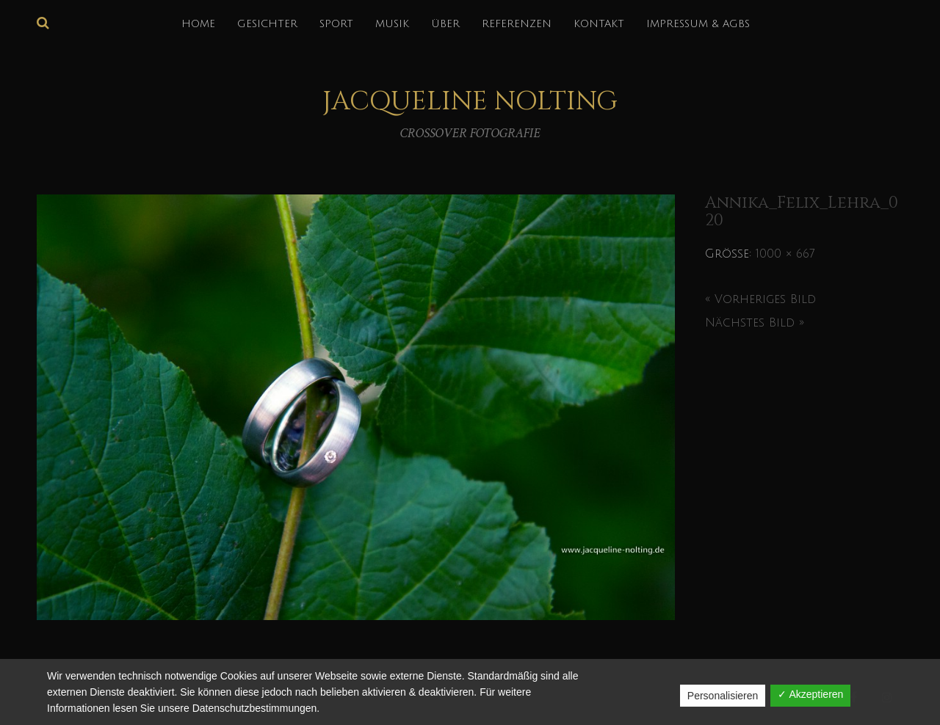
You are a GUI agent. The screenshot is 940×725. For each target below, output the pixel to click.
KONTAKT (599, 23)
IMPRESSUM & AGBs (698, 23)
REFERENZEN (517, 23)
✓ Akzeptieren (810, 694)
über (445, 23)
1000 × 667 (785, 254)
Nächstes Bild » (754, 322)
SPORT (336, 23)
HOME (198, 23)
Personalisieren (723, 696)
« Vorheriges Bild (760, 299)
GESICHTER (267, 23)
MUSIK (392, 23)
